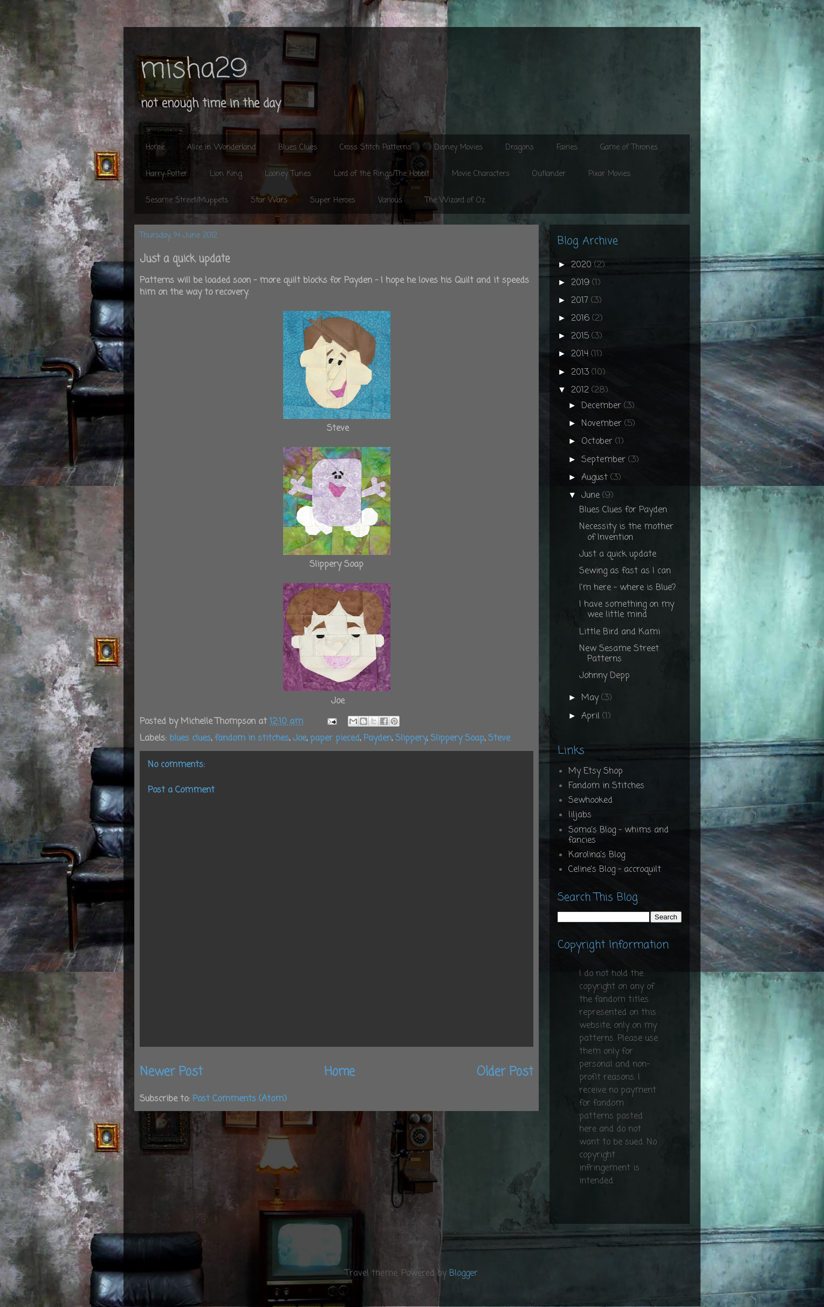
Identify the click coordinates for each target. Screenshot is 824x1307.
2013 (581, 372)
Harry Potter (166, 174)
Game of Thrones (629, 147)
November (602, 423)
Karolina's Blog (596, 855)
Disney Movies (458, 147)
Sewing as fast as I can (625, 571)
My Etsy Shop (595, 771)
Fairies (567, 147)
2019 (581, 282)
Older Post (505, 1072)
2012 (581, 390)
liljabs (580, 815)
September (604, 459)
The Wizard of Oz (455, 200)
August (595, 477)
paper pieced (335, 738)
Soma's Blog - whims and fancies (618, 835)
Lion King (226, 174)
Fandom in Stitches (606, 786)
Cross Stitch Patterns (375, 147)
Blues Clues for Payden (623, 510)
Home (155, 147)
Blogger (463, 1273)
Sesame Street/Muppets (187, 200)
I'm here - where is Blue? (627, 587)
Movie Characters (481, 174)
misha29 (194, 70)
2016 (581, 318)
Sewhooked (590, 800)
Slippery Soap (457, 738)
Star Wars (269, 200)
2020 (582, 265)
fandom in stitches (252, 738)
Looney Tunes (288, 174)
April (591, 716)
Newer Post (171, 1072)
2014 (581, 354)
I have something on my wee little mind (626, 609)
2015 (581, 336)
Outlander (549, 174)
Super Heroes (332, 200)
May (591, 698)
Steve (499, 738)
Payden (377, 738)
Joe (299, 738)
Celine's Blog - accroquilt (614, 869)
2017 (581, 300)
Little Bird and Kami (619, 632)
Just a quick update (617, 554)
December (602, 405)
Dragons (519, 147)
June (591, 495)
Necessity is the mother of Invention (626, 532)
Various (390, 200)
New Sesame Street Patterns (619, 654)
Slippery (411, 738)
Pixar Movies (609, 174)
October (598, 441)
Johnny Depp (604, 675)
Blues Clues (297, 147)
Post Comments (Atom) (240, 1099)
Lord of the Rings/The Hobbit (381, 174)
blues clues (190, 738)
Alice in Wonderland (221, 147)
